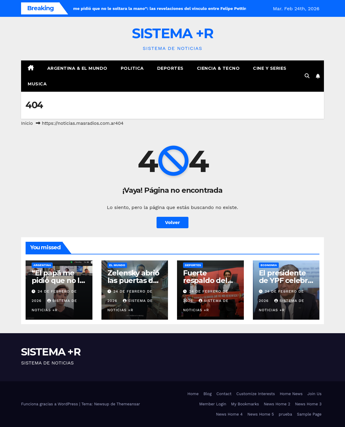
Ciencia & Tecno (218, 68)
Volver (172, 222)
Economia (269, 265)
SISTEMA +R (172, 33)
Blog (208, 394)
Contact (224, 394)
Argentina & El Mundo (77, 68)
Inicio (27, 123)
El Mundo (117, 265)
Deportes (170, 68)
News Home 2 (277, 404)
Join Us (314, 394)
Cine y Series (270, 68)
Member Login (212, 404)
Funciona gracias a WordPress (50, 404)
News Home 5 (260, 414)
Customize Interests (255, 394)
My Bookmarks (245, 404)
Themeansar (128, 404)
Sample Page (309, 414)
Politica (132, 68)
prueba (285, 414)
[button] (307, 76)
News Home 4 (229, 414)
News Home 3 (308, 404)
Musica (37, 84)
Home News (291, 394)
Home (193, 394)
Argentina (42, 265)
